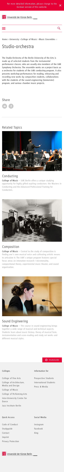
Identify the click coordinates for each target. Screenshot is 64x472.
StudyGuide (52, 360)
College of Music (29, 39)
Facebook (38, 428)
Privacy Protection (10, 441)
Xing (36, 432)
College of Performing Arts (14, 393)
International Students (44, 382)
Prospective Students (44, 378)
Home (5, 39)
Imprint (5, 437)
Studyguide (7, 428)
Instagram (39, 424)
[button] (59, 28)
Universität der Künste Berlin (13, 16)
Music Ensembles (47, 39)
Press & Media (41, 386)
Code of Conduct (10, 424)
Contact (5, 432)
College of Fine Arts (11, 378)
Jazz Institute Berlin (11, 405)
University (14, 39)
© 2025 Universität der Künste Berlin (17, 453)
